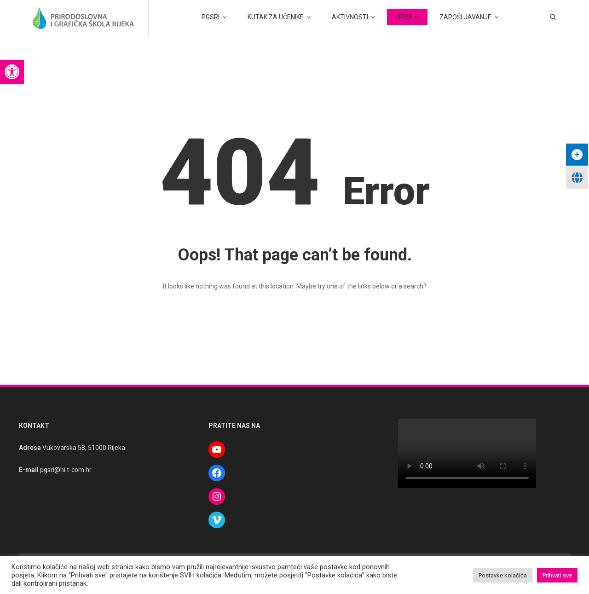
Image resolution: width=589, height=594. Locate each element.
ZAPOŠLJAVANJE (465, 17)
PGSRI (210, 17)
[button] (12, 72)
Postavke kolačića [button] (503, 575)
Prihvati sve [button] (557, 575)
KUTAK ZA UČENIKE (276, 17)
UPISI (403, 17)
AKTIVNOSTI (350, 17)
